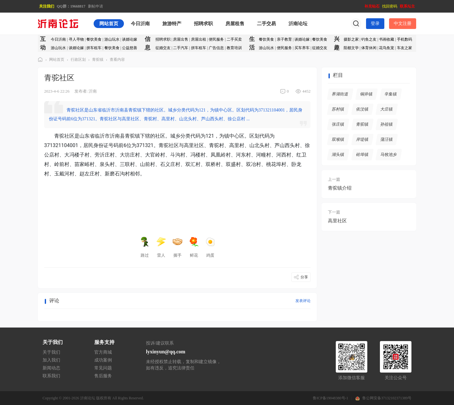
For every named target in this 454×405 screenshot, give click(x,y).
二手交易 (266, 23)
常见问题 (103, 368)
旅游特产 (171, 23)
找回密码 (389, 6)
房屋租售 (234, 23)
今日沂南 (140, 23)
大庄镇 (386, 109)
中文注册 (402, 23)
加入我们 (51, 360)
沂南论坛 (297, 23)
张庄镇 (338, 124)
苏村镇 (338, 109)
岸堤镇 (362, 139)
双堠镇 (338, 139)
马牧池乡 (389, 154)
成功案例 (103, 360)
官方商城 (103, 352)
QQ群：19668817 (71, 6)
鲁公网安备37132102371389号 (386, 398)
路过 (145, 247)
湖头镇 (338, 154)
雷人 (161, 247)
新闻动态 (51, 368)
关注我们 (46, 6)
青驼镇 (97, 59)
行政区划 (78, 59)
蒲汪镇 (386, 139)
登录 (375, 23)
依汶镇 (362, 109)
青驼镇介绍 (340, 188)
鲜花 (194, 247)
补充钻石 (372, 6)
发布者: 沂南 (85, 91)
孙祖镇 (386, 124)
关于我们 (51, 352)
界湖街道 (340, 94)
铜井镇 (366, 94)
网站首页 (108, 23)
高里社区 (337, 220)
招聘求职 (203, 23)
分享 (304, 277)
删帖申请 (95, 6)
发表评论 (303, 301)
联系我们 (51, 376)
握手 (177, 247)
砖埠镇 (362, 154)
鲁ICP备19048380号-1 (330, 398)
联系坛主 (407, 6)
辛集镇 (391, 94)
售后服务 (103, 376)
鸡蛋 (210, 247)
